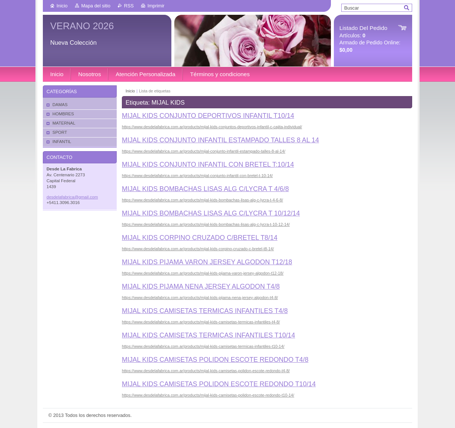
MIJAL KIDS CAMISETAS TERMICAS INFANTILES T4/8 (205, 311)
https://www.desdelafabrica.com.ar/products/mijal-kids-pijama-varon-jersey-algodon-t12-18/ (203, 273)
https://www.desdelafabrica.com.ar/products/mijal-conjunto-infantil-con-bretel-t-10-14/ (197, 175)
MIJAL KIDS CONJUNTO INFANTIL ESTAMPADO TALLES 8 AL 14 (220, 140)
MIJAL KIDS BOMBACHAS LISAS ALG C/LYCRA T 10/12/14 (211, 213)
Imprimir (155, 6)
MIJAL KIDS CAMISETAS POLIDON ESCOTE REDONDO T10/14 (219, 384)
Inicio (62, 6)
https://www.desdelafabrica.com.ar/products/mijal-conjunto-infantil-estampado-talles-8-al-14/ (203, 151)
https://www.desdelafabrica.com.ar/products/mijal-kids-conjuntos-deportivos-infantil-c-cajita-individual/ (212, 127)
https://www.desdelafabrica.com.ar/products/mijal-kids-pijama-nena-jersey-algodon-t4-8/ (200, 297)
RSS (129, 6)
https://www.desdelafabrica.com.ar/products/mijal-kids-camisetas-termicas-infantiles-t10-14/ (203, 346)
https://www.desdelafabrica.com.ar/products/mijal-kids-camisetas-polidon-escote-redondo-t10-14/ (208, 395)
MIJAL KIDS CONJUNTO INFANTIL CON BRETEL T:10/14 (208, 164)
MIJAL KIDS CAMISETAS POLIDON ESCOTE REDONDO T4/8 (215, 359)
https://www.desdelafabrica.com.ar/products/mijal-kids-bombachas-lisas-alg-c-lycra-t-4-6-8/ (202, 200)
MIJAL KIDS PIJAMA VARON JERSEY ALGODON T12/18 (207, 262)
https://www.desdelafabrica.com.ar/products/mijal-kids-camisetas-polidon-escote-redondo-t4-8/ (206, 370)
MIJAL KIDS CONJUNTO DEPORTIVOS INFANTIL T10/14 (208, 115)
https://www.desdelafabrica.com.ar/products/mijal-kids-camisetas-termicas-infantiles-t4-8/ (201, 322)
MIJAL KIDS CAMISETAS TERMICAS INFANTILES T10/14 (208, 335)
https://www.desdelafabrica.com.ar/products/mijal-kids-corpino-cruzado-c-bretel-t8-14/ (198, 249)
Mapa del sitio (95, 6)
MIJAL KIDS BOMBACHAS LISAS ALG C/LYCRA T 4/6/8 (205, 189)
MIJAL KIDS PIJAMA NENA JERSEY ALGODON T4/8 (201, 286)
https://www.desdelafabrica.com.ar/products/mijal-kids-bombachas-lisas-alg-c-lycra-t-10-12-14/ (206, 224)
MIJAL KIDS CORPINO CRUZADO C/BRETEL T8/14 (199, 237)
